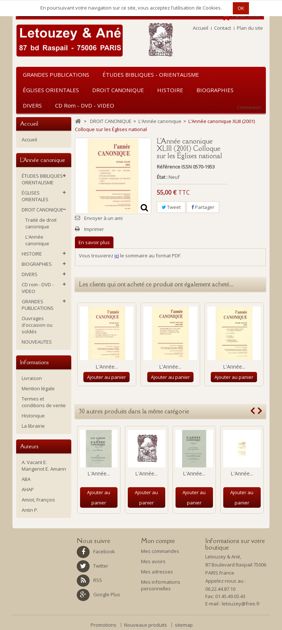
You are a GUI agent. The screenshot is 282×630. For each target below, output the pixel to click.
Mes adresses (157, 571)
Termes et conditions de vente (44, 402)
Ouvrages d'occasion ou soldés (37, 325)
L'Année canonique (37, 240)
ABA (26, 479)
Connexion (249, 107)
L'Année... (106, 366)
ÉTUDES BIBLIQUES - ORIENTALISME (150, 74)
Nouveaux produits (146, 625)
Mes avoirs (153, 561)
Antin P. (30, 510)
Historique (33, 415)
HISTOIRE (170, 90)
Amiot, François (38, 499)
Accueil (200, 28)
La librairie (33, 426)
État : (162, 177)
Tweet (171, 207)
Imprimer (94, 229)
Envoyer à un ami (103, 218)
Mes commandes (160, 551)
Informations (34, 362)
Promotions (104, 625)
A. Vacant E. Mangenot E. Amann (44, 465)
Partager (202, 207)
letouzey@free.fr (241, 603)
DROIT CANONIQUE (118, 90)
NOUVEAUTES (37, 341)
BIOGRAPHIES (215, 90)
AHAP (28, 489)
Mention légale (38, 388)
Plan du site (250, 28)
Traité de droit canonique (41, 223)
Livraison (32, 378)
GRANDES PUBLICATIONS (56, 74)
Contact (222, 28)
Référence (168, 166)
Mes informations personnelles (160, 585)
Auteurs (29, 446)
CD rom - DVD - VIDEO (84, 105)
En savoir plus (94, 242)
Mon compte (158, 541)
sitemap (184, 625)
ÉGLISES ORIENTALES (51, 90)
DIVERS (32, 105)
